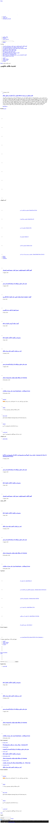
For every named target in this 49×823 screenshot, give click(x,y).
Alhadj (4, 407)
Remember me (4, 819)
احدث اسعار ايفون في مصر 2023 (9, 51)
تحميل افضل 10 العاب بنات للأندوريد (9, 49)
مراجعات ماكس (6, 39)
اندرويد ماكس (5, 60)
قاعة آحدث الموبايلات (7, 18)
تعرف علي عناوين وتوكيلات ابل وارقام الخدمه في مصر (13, 47)
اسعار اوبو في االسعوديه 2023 (8, 55)
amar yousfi (5, 415)
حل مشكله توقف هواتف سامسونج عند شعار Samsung (15, 377)
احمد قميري (5, 432)
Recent (4, 256)
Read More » (5, 106)
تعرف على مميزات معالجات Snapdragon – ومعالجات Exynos (16, 391)
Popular (4, 257)
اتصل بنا (4, 61)
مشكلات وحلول (6, 59)
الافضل (4, 57)
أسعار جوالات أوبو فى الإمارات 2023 (9, 50)
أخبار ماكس (5, 17)
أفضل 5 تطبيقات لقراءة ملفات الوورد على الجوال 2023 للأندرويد (15, 48)
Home (1, 63)
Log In (9, 819)
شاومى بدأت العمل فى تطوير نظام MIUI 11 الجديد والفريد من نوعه (18, 95)
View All (4, 108)
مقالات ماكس (5, 36)
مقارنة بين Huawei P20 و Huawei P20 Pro (28, 637)
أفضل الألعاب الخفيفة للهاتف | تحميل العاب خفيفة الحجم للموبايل (15, 46)
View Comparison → (40, 637)
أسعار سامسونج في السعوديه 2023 (9, 53)
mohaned (4, 399)
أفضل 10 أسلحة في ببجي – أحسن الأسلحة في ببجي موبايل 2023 (15, 54)
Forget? (12, 818)
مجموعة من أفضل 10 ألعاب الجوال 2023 (12, 337)
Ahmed (4, 423)
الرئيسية (4, 16)
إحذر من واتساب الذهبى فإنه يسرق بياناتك (12, 351)
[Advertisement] (26, 28)
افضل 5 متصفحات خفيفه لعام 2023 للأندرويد (11, 52)
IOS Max (4, 37)
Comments (5, 258)
